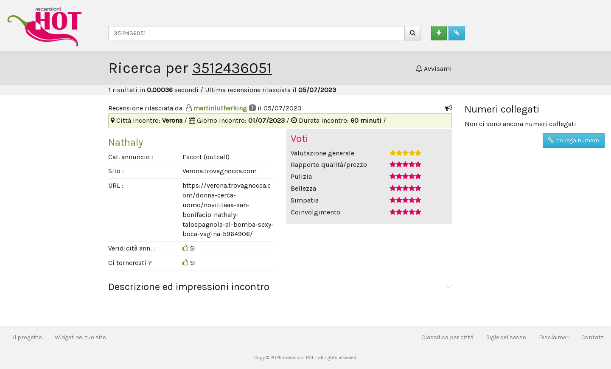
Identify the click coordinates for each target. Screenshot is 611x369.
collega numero (573, 140)
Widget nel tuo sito (80, 337)
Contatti (593, 337)
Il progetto (27, 337)
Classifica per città (447, 337)
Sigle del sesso (506, 337)
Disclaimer (554, 337)
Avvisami (433, 69)
